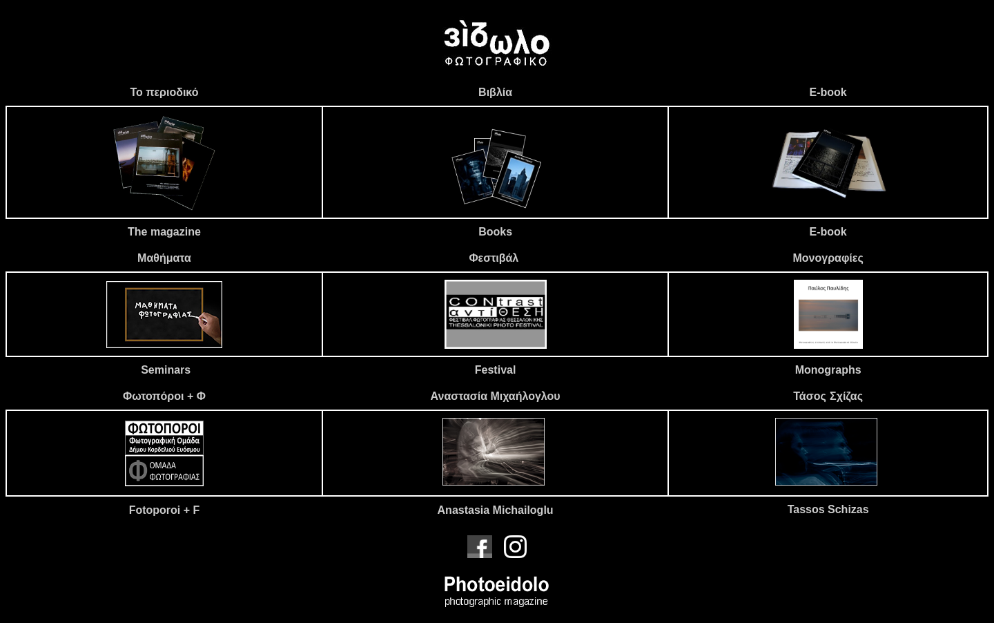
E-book (828, 92)
